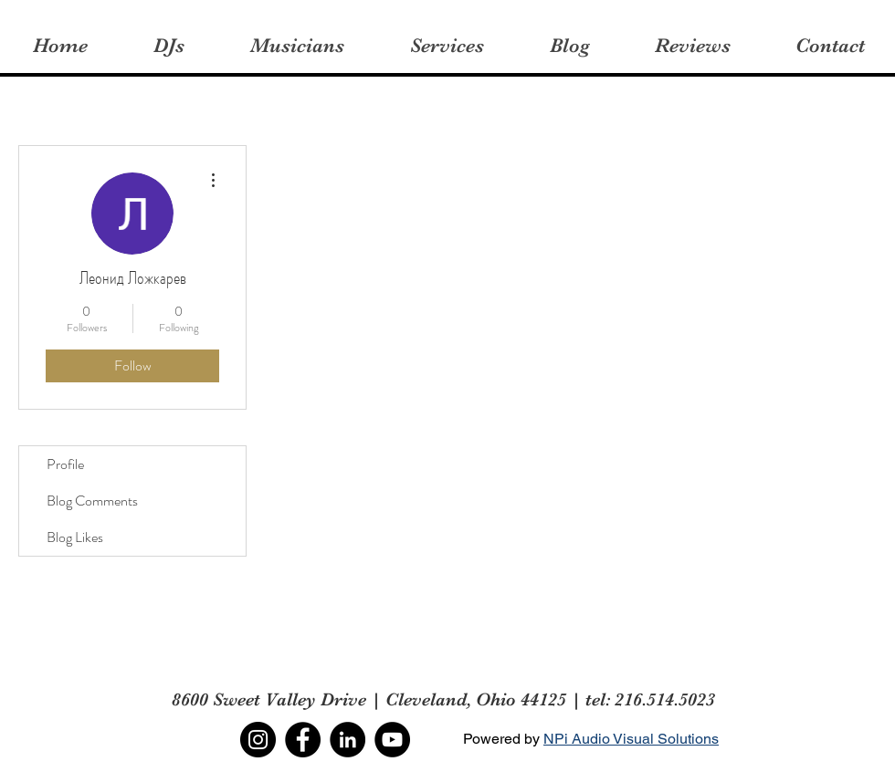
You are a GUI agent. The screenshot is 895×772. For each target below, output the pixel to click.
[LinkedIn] (347, 739)
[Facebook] (303, 739)
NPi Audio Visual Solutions (631, 738)
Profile (65, 464)
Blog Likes (75, 537)
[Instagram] (258, 739)
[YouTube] (392, 739)
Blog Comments (92, 500)
